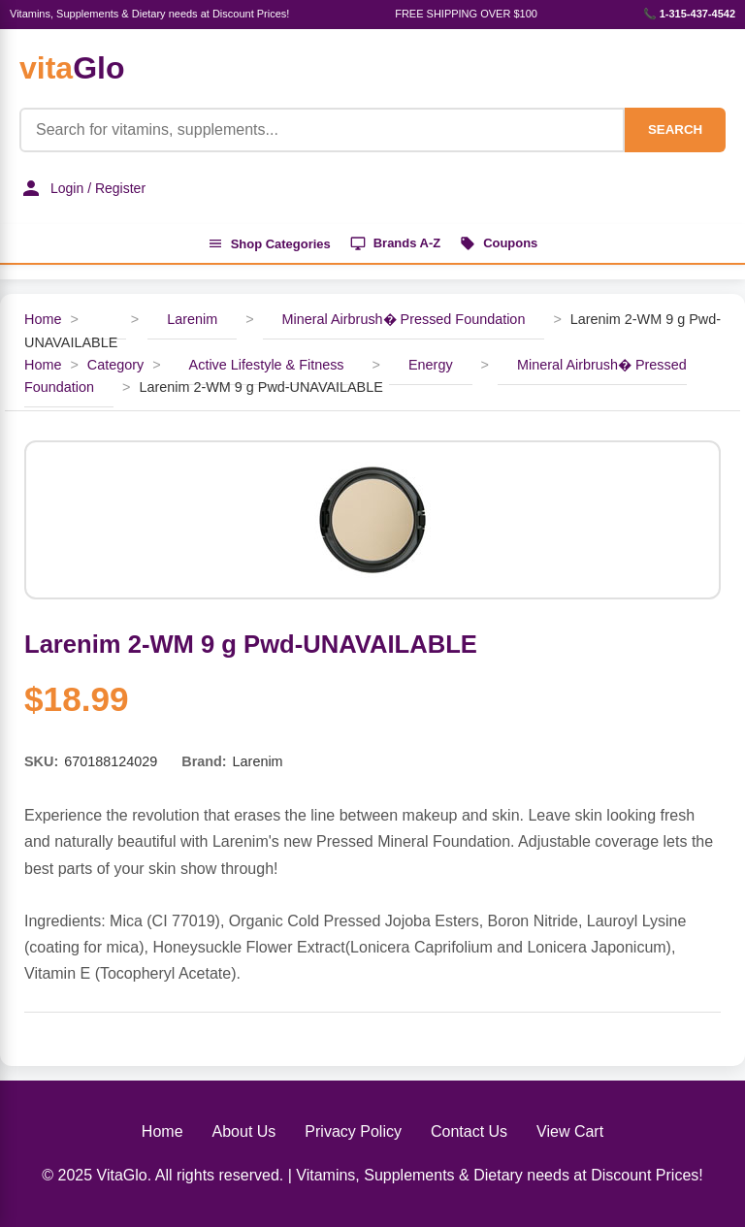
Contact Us (469, 1131)
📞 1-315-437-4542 (689, 13)
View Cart (569, 1131)
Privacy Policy (353, 1131)
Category (115, 364)
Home (42, 320)
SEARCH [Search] (675, 129)
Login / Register (82, 188)
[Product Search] (322, 130)
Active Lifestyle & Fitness (266, 364)
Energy (430, 364)
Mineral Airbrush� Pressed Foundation (404, 320)
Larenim (192, 320)
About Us (244, 1131)
